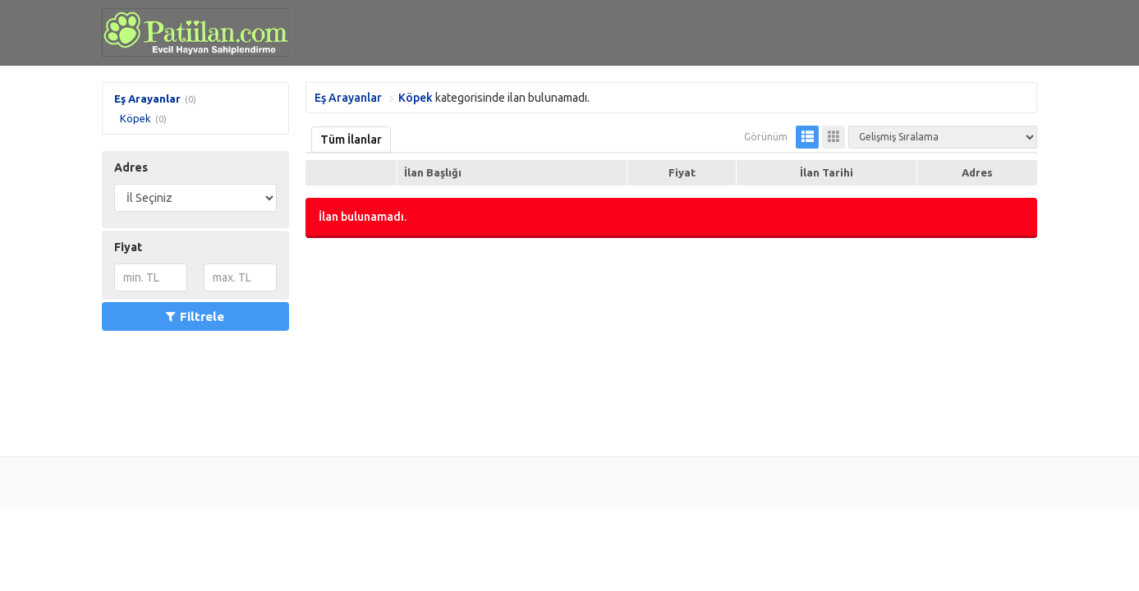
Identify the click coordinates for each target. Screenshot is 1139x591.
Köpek (135, 118)
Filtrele (195, 316)
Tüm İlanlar (351, 139)
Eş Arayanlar (147, 98)
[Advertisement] (671, 345)
